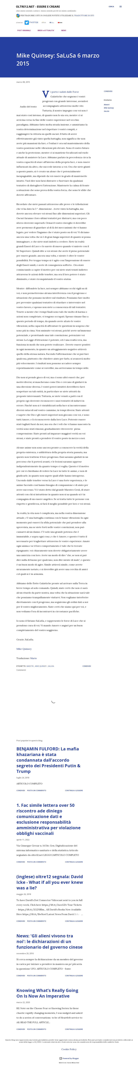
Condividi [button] (108, 91)
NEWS (62, 30)
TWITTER (31, 22)
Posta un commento (36, 790)
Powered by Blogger (69, 1058)
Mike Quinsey (24, 648)
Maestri (107, 104)
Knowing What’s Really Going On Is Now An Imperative (47, 993)
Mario (33, 658)
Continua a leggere (74, 790)
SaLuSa (106, 111)
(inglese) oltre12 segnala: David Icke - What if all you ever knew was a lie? (49, 882)
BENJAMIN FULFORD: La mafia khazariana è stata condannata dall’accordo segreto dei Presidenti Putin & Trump (48, 760)
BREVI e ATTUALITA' (44, 30)
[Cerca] (111, 6)
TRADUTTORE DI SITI (84, 15)
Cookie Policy (69, 1049)
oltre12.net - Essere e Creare (38, 6)
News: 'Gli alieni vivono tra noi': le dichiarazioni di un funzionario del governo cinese (49, 941)
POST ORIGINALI (22, 30)
